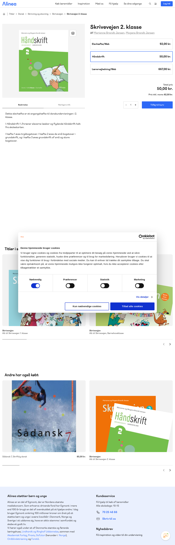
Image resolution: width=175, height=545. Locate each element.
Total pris (168, 84)
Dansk (21, 14)
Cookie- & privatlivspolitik (122, 536)
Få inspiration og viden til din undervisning (119, 455)
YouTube (155, 522)
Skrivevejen (57, 14)
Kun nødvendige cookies (87, 306)
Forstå (35, 459)
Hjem (4, 14)
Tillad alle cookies (132, 306)
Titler (11, 14)
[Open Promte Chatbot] (165, 535)
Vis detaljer (142, 297)
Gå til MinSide (105, 475)
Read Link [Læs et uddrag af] (73, 33)
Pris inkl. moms (156, 94)
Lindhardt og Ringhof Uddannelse (40, 451)
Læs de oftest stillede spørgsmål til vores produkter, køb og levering (40, 510)
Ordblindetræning (17, 459)
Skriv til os (109, 439)
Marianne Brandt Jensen (109, 33)
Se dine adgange (133, 3)
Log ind (166, 3)
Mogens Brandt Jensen (140, 33)
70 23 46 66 (21, 485)
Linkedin (163, 522)
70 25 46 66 (109, 432)
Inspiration (84, 3)
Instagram (141, 522)
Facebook (148, 522)
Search (150, 3)
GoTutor (40, 455)
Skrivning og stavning (38, 14)
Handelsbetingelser (144, 536)
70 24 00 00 (109, 504)
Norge (62, 455)
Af (91, 33)
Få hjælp (113, 3)
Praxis (31, 455)
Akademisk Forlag (17, 455)
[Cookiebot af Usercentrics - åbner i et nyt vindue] (141, 237)
